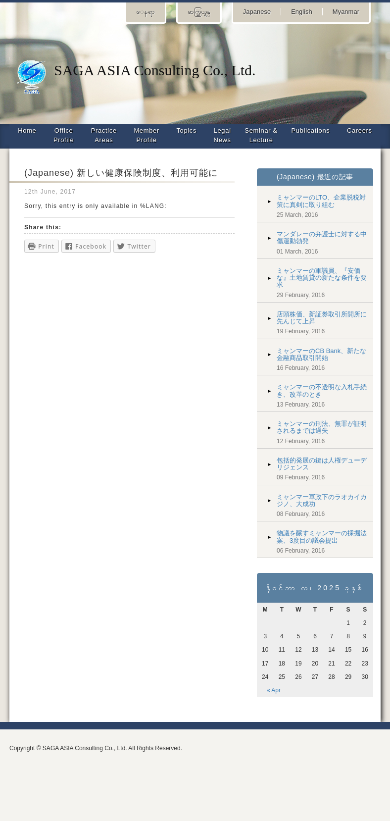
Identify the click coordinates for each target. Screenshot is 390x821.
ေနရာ (145, 11)
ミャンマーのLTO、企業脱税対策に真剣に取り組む (321, 201)
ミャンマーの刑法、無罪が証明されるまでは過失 (322, 427)
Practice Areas (104, 135)
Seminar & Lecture (261, 135)
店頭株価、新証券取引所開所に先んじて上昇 (322, 317)
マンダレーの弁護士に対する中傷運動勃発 (322, 237)
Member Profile (146, 135)
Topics (186, 130)
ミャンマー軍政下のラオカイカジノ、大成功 (322, 500)
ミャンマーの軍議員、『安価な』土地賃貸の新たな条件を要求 (322, 278)
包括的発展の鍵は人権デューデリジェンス (322, 464)
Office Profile (63, 135)
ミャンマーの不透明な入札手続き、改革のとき (322, 390)
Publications (311, 130)
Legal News (222, 135)
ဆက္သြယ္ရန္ (199, 11)
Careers (359, 130)
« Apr (274, 690)
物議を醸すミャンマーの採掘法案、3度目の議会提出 (322, 536)
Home (27, 130)
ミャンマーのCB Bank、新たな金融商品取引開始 (321, 354)
